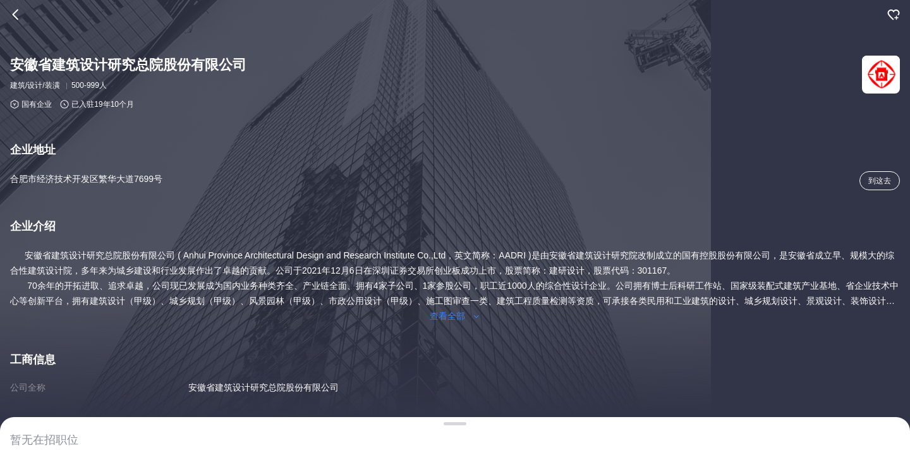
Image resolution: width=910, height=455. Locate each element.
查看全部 (455, 316)
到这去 (879, 180)
